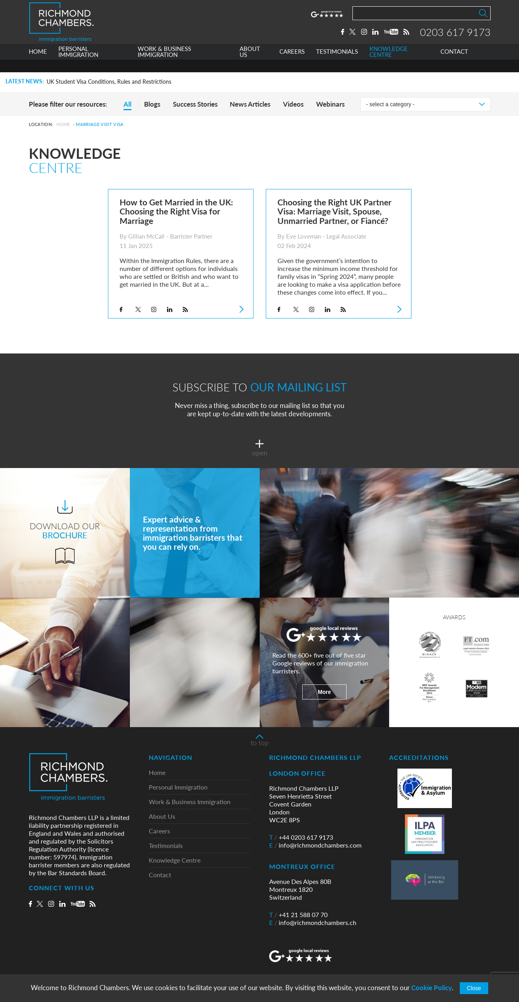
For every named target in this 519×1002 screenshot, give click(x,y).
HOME (38, 65)
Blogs (152, 104)
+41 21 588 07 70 (298, 915)
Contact (160, 875)
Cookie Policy (431, 987)
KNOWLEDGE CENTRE (388, 64)
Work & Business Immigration (189, 802)
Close (474, 988)
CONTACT (454, 65)
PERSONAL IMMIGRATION (78, 64)
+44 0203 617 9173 (301, 837)
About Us (162, 816)
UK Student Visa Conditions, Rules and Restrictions (109, 82)
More (324, 692)
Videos (293, 104)
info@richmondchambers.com (315, 845)
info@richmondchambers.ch (312, 923)
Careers (159, 831)
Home (63, 124)
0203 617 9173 (455, 38)
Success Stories (195, 104)
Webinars (330, 104)
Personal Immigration (178, 787)
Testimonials (166, 846)
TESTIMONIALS (337, 65)
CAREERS (292, 65)
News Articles (250, 104)
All (127, 104)
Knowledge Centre (174, 860)
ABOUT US (250, 64)
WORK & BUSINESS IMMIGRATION (164, 64)
